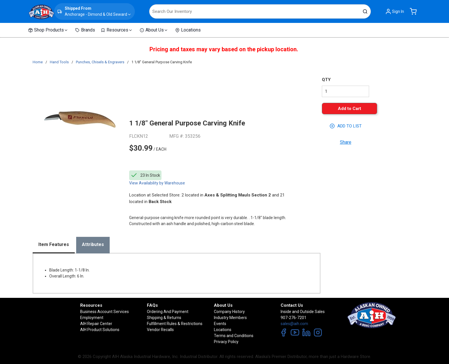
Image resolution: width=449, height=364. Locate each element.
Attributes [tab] (93, 244)
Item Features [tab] (53, 244)
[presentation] (54, 245)
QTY (326, 79)
